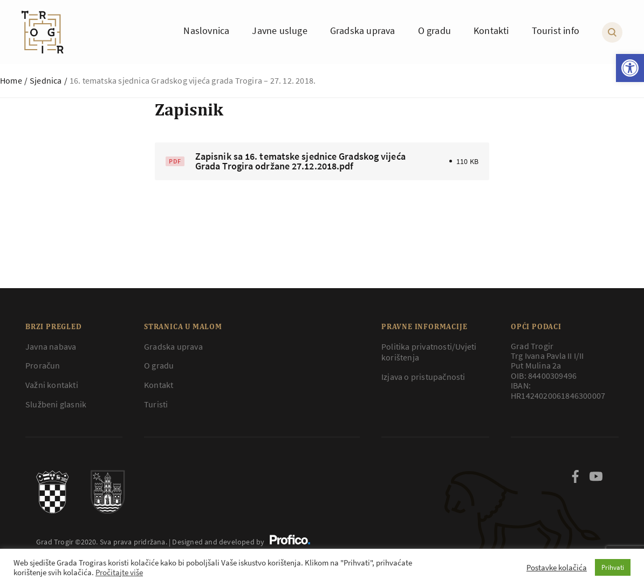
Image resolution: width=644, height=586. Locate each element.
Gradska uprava (173, 346)
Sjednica (46, 80)
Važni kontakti (51, 384)
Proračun (42, 365)
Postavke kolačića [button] (556, 568)
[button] (630, 68)
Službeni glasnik (55, 404)
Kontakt (158, 384)
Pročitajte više (119, 572)
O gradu (159, 365)
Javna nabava (50, 346)
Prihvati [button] (612, 567)
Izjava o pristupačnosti (423, 376)
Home (11, 80)
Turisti (156, 404)
